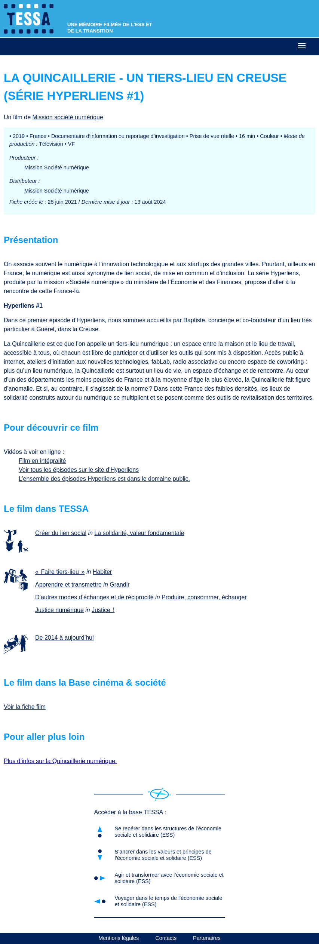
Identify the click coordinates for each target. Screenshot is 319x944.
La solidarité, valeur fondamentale (139, 533)
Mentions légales (118, 938)
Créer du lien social (60, 533)
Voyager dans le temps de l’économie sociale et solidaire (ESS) (169, 901)
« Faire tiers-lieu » (60, 572)
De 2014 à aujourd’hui (64, 637)
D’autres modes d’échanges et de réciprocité (94, 597)
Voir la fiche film (25, 707)
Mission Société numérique (56, 167)
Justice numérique (59, 610)
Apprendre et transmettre (68, 584)
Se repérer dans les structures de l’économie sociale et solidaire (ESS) (168, 831)
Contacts (166, 938)
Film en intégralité (42, 461)
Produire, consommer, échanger (204, 597)
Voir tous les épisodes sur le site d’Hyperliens (79, 470)
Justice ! (103, 610)
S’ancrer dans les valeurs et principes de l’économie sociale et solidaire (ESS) (163, 855)
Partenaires (207, 938)
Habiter (102, 572)
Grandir (119, 584)
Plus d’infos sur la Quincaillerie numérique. (60, 761)
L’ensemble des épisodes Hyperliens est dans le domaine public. (104, 479)
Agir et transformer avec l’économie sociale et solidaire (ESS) (169, 878)
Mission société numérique (67, 117)
